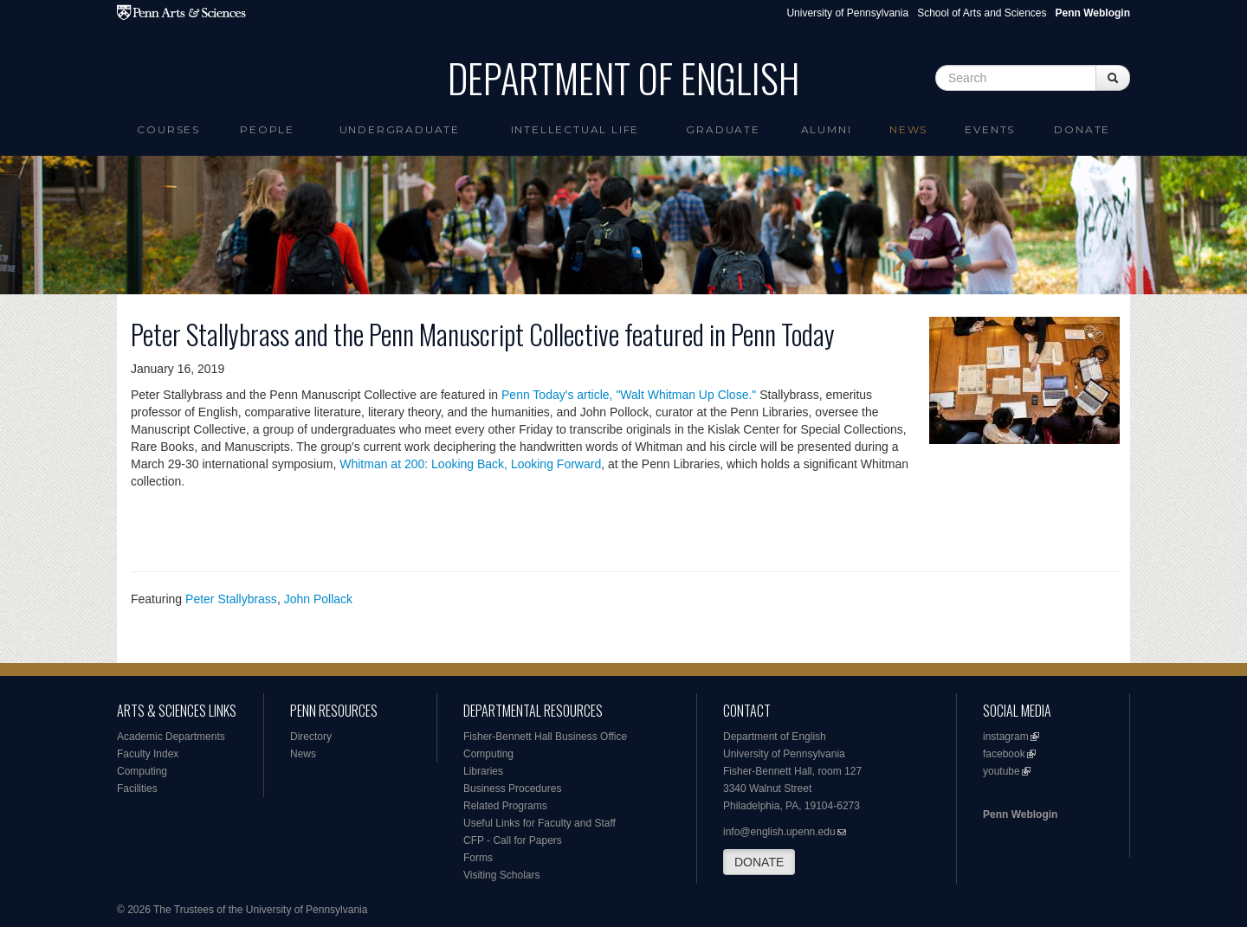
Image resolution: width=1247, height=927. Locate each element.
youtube (1001, 771)
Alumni (826, 129)
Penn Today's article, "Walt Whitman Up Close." (628, 395)
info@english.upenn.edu (779, 832)
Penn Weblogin (1020, 814)
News (908, 129)
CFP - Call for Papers (512, 840)
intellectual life (575, 129)
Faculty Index (147, 754)
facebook (1004, 754)
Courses (168, 129)
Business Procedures (512, 788)
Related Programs (505, 806)
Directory (311, 737)
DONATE (759, 862)
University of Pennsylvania (847, 13)
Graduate (722, 129)
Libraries (483, 771)
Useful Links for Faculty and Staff (539, 823)
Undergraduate (399, 129)
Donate (1082, 129)
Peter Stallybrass (231, 599)
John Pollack (318, 599)
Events (990, 129)
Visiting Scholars (501, 875)
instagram (1006, 737)
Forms (478, 858)
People (267, 129)
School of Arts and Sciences (981, 13)
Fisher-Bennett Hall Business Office (545, 737)
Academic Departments (171, 737)
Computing (142, 771)
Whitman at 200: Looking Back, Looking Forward (470, 464)
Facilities (137, 788)
